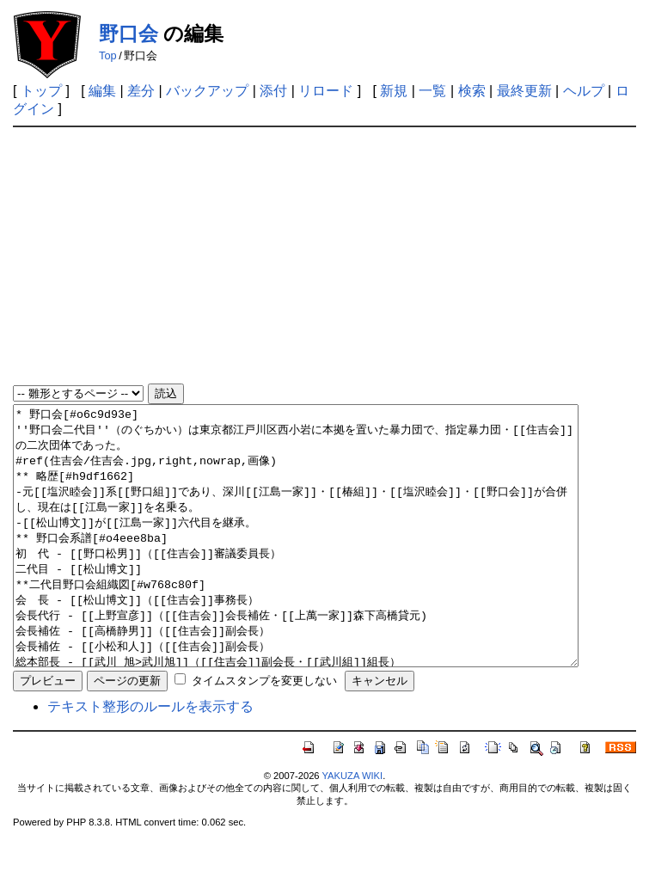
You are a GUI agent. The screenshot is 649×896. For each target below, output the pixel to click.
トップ (41, 90)
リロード (325, 90)
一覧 (432, 90)
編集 (102, 90)
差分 (141, 90)
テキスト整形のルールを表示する (150, 758)
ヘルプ (583, 90)
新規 (393, 90)
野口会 (128, 33)
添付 (273, 90)
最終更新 (524, 90)
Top (108, 55)
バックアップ (207, 90)
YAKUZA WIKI (352, 827)
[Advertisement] (324, 256)
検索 (472, 90)
